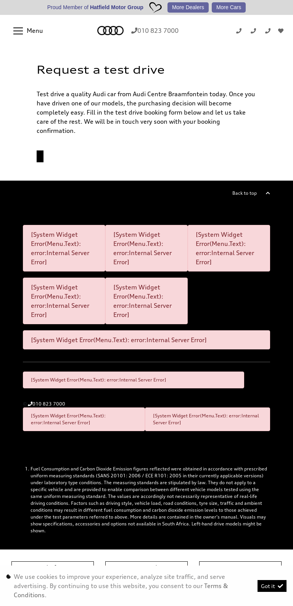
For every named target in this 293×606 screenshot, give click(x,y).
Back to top (244, 193)
